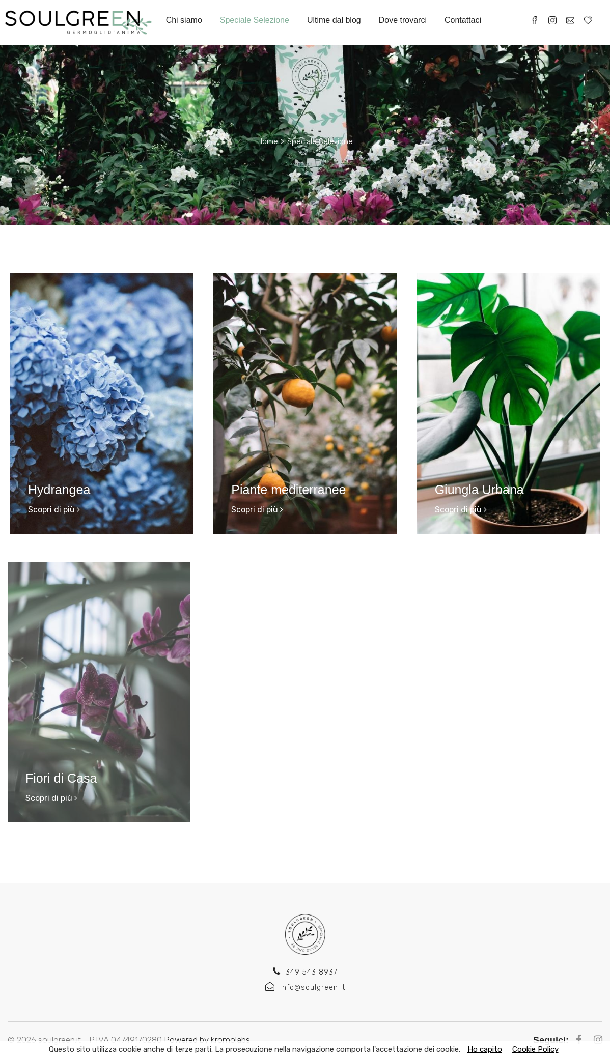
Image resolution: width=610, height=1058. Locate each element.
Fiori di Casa (58, 778)
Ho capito (484, 1049)
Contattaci (463, 20)
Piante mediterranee (288, 489)
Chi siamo (184, 20)
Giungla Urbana (479, 489)
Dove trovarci (403, 20)
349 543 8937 (305, 972)
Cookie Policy (535, 1049)
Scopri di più (54, 509)
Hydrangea (59, 489)
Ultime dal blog (334, 20)
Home (267, 141)
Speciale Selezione (254, 20)
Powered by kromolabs (207, 1040)
